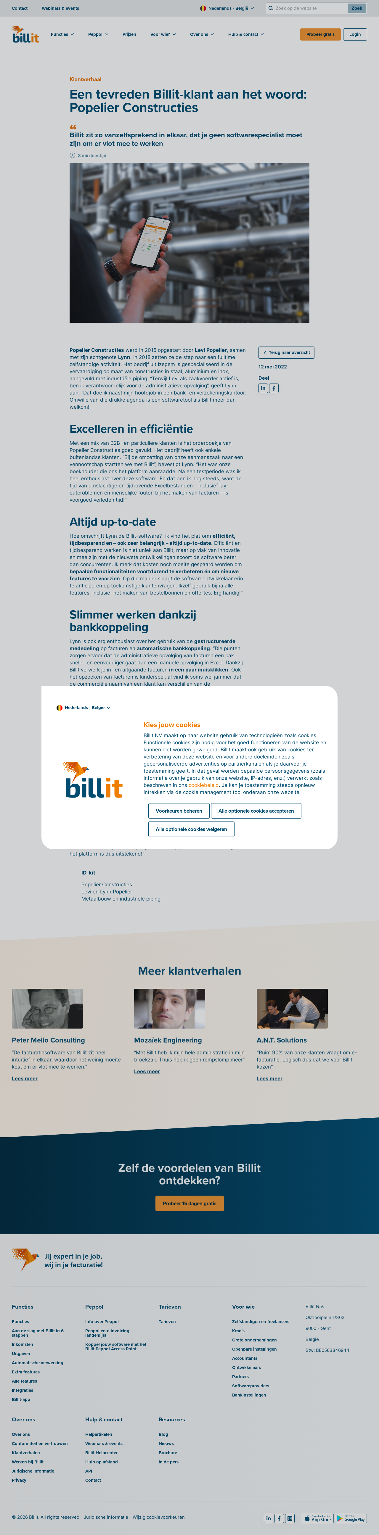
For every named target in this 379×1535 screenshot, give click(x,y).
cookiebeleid (204, 785)
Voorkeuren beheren (179, 810)
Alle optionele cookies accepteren (256, 810)
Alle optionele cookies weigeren (191, 829)
